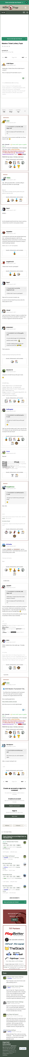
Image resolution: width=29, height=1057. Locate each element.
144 (18, 887)
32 (18, 865)
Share (7, 825)
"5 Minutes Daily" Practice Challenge (14, 976)
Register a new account (14, 805)
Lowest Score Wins (15, 149)
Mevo (10, 961)
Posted (11, 65)
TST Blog (15, 156)
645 (18, 876)
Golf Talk (17, 857)
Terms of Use (11, 1051)
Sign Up (14, 919)
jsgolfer (22, 333)
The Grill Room (18, 878)
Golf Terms (20, 156)
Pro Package (20, 961)
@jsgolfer (9, 549)
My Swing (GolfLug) (7, 863)
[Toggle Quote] (7, 126)
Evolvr (3, 518)
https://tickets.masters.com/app (9, 701)
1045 (18, 845)
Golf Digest (4, 151)
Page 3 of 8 (14, 57)
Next (23, 57)
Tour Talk (11, 52)
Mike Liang (10, 1015)
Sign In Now (14, 816)
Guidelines (5, 1055)
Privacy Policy (6, 1053)
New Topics (10, 156)
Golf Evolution (15, 147)
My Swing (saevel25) (7, 885)
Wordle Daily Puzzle (7, 874)
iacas (21, 750)
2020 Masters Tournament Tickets (15, 689)
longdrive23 (9, 290)
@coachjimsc (16, 549)
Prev (6, 57)
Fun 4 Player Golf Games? (9, 856)
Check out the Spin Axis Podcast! (13, 2)
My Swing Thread (6, 521)
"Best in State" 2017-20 (10, 152)
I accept (23, 1048)
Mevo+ (13, 961)
